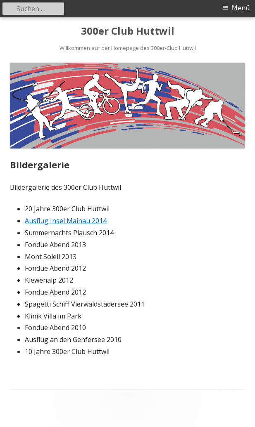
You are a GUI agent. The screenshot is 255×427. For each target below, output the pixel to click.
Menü (241, 8)
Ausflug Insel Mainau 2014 (66, 220)
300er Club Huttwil (127, 31)
